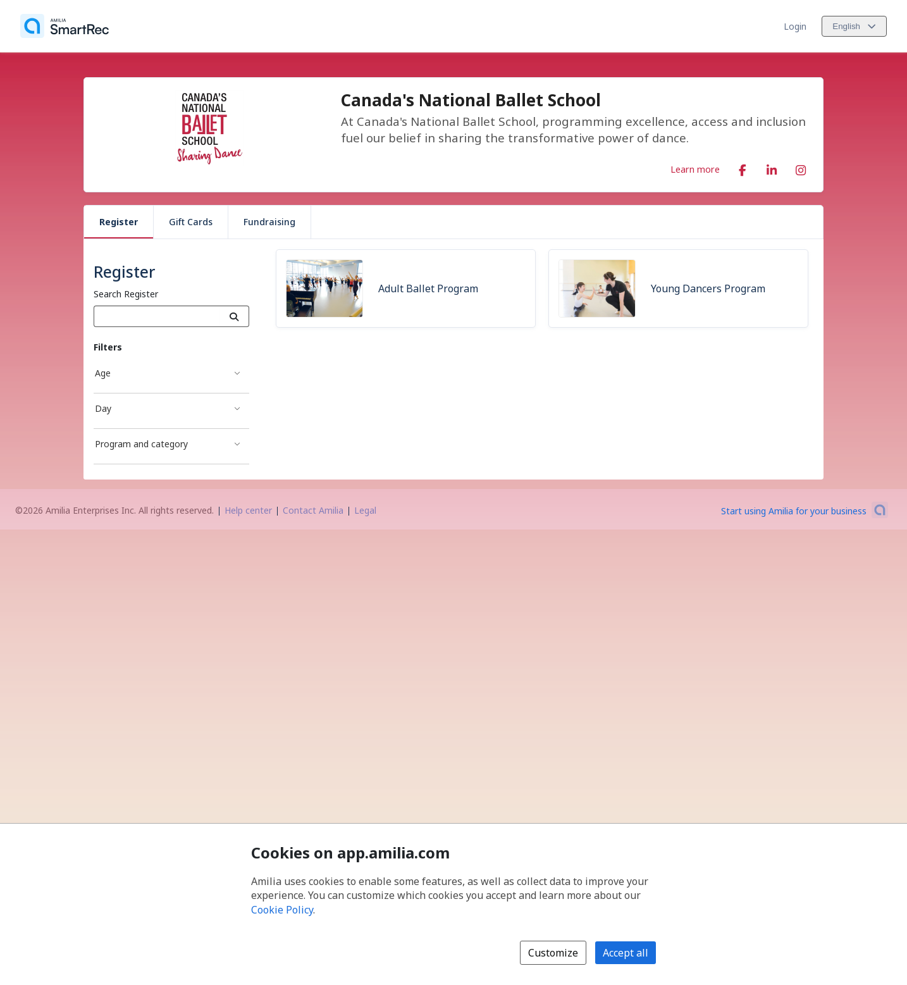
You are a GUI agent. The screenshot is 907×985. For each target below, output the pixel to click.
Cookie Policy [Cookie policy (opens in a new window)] (282, 910)
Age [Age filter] (103, 373)
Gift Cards (191, 222)
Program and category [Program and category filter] (141, 444)
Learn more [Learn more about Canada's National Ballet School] (695, 169)
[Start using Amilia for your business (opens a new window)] (804, 510)
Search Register (126, 294)
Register (118, 222)
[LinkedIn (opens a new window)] (771, 167)
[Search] (234, 316)
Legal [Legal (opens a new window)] (365, 510)
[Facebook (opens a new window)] (742, 167)
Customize (553, 953)
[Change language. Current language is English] (854, 26)
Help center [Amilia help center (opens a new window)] (248, 510)
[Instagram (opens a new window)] (800, 167)
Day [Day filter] (103, 408)
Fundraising (269, 222)
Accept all (625, 953)
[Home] (64, 26)
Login (795, 26)
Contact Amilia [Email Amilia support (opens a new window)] (313, 510)
